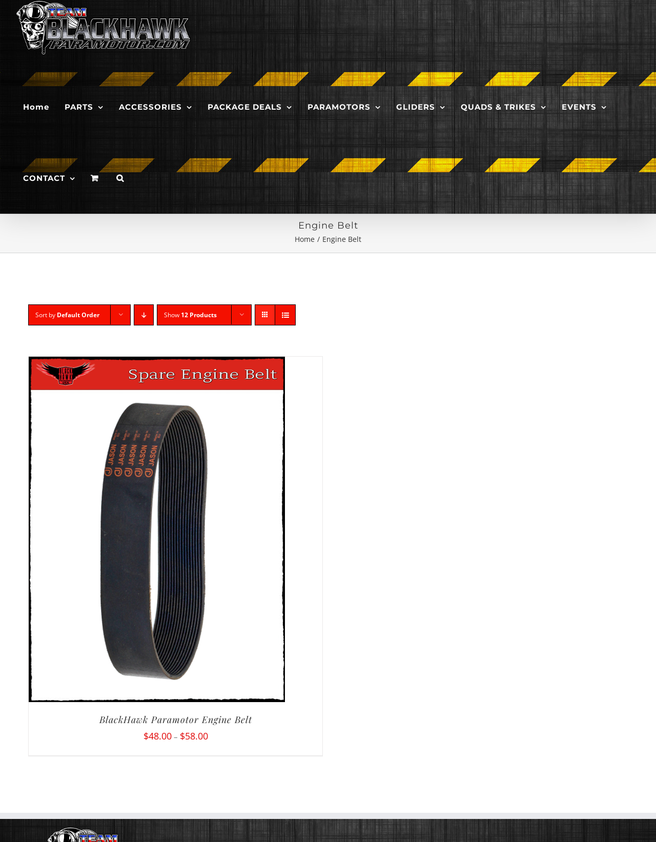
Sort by (67, 315)
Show (190, 315)
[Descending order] (144, 314)
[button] (120, 178)
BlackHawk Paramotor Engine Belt (175, 719)
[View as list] (285, 315)
